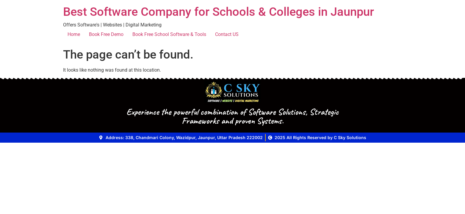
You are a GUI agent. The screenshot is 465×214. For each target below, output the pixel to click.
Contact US (227, 34)
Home (74, 34)
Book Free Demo (106, 34)
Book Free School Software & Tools (169, 34)
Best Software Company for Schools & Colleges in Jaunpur (218, 12)
